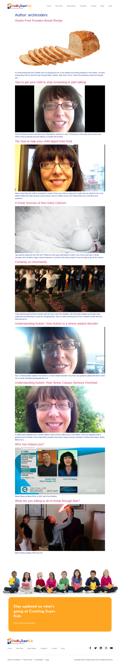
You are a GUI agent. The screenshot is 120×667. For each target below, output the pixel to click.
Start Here (58, 6)
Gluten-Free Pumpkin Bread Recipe (39, 20)
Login (110, 6)
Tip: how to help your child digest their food (43, 141)
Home (49, 6)
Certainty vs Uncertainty (31, 262)
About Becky (71, 6)
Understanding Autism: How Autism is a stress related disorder (56, 323)
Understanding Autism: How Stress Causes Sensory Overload (56, 382)
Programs (83, 6)
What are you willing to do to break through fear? (47, 501)
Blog (102, 6)
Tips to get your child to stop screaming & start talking (50, 82)
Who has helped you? (29, 444)
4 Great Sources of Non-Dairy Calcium (40, 203)
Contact (93, 6)
